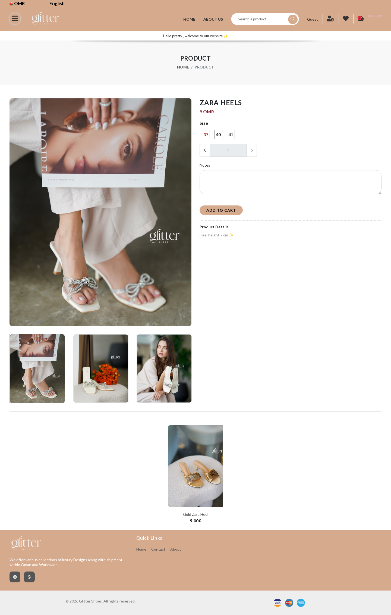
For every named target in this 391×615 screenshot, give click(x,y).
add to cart (221, 210)
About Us (213, 19)
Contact (158, 549)
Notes (205, 165)
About (175, 549)
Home (189, 19)
